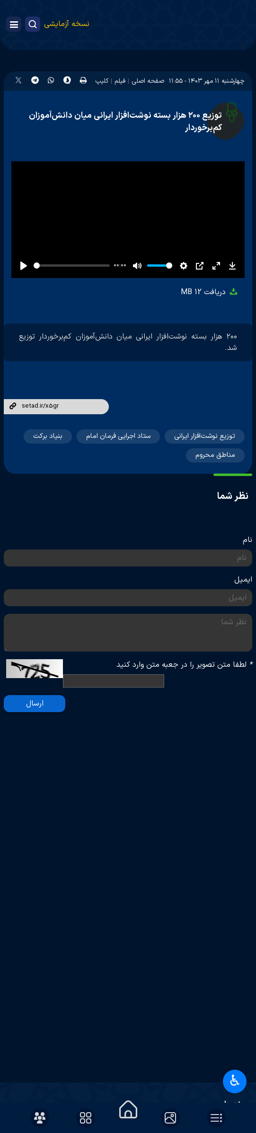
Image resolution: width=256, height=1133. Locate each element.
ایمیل (243, 579)
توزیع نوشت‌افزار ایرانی (204, 436)
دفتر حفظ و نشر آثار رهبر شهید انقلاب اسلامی (169, 1013)
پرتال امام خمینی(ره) (206, 972)
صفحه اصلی (148, 81)
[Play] (23, 265)
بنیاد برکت (47, 436)
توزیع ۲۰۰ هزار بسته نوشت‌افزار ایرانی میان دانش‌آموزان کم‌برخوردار (125, 121)
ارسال (35, 703)
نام (247, 540)
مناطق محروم (215, 455)
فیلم (120, 81)
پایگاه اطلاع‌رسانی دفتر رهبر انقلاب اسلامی (176, 992)
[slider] (72, 265)
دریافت (209, 292)
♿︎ (235, 1081)
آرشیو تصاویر (218, 1078)
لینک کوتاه (13, 406)
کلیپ (101, 81)
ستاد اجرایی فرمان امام (118, 436)
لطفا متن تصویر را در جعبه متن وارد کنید (184, 665)
